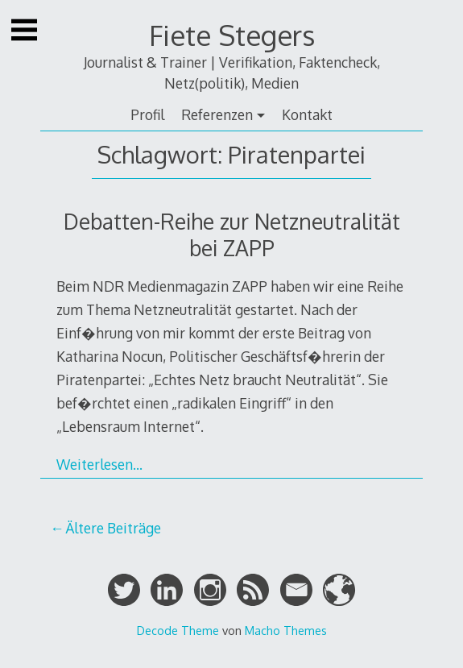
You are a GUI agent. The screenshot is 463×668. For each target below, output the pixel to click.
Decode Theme (178, 630)
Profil (147, 114)
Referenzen (217, 114)
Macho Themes (286, 630)
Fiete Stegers (232, 35)
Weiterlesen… (99, 464)
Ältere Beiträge (113, 528)
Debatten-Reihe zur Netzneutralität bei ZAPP (232, 234)
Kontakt (307, 114)
